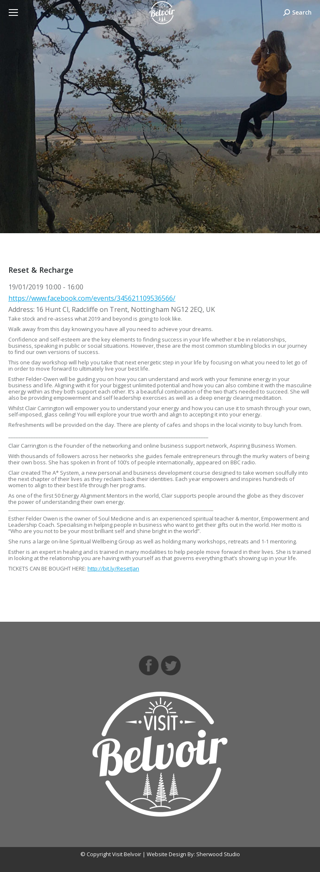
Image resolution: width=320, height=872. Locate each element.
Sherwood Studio (218, 854)
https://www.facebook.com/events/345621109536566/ (91, 298)
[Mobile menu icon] (13, 12)
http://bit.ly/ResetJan (113, 568)
